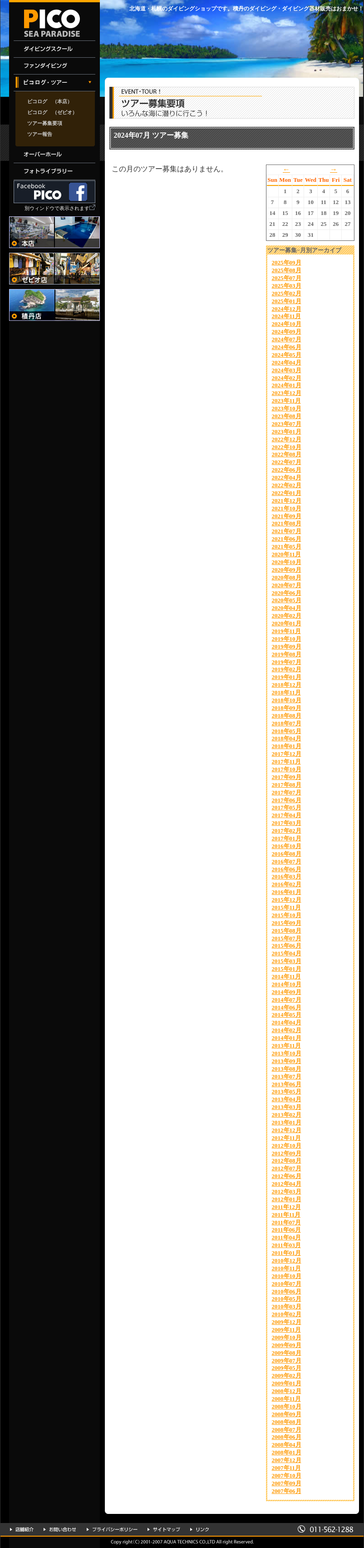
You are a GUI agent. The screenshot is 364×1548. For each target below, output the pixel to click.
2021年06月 (286, 538)
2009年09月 (286, 1345)
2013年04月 (286, 1099)
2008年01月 (286, 1452)
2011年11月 (286, 1214)
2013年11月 (286, 1045)
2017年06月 (286, 800)
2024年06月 (286, 347)
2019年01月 (286, 677)
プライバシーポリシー (112, 1529)
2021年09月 (286, 516)
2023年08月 (286, 416)
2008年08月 (286, 1421)
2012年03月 (286, 1191)
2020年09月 (286, 569)
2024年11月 (286, 316)
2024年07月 (286, 339)
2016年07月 (286, 861)
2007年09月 (286, 1483)
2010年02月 (286, 1314)
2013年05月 (286, 1091)
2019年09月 (286, 646)
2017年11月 (286, 761)
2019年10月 (286, 638)
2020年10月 (286, 562)
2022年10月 (286, 447)
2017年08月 (286, 784)
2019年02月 (286, 669)
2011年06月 (286, 1229)
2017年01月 (286, 838)
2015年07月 (286, 938)
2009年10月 (286, 1337)
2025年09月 (286, 262)
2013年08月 (286, 1068)
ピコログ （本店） (49, 101)
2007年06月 (286, 1491)
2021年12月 (286, 500)
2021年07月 (286, 531)
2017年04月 (286, 815)
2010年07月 (286, 1283)
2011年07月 (286, 1222)
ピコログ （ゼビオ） (52, 112)
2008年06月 (286, 1436)
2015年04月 (286, 953)
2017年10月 (286, 769)
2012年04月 (286, 1183)
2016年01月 (286, 892)
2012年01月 (286, 1199)
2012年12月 (286, 1130)
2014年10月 (286, 984)
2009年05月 (286, 1367)
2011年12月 (286, 1206)
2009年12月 (286, 1321)
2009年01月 (286, 1383)
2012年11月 (286, 1137)
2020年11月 (286, 554)
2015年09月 (286, 922)
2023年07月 (286, 423)
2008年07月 (286, 1429)
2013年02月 (286, 1114)
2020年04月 (286, 607)
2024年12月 (286, 308)
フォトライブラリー (54, 171)
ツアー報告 (39, 134)
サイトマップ (164, 1529)
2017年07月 (286, 792)
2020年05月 (286, 600)
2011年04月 (286, 1237)
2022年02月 (286, 485)
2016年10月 (286, 846)
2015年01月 (286, 968)
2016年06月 (286, 869)
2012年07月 (286, 1168)
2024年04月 (286, 362)
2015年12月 (286, 899)
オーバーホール (54, 154)
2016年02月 (286, 884)
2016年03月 (286, 876)
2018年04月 (286, 738)
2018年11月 (286, 692)
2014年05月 (286, 1014)
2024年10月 (286, 323)
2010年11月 (286, 1268)
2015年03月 (286, 961)
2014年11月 (286, 976)
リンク (199, 1529)
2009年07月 (286, 1360)
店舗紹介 (22, 1529)
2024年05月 (286, 354)
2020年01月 (286, 623)
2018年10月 (286, 700)
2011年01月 (286, 1252)
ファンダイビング (54, 66)
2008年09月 (286, 1414)
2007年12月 (286, 1460)
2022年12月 (286, 439)
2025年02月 (286, 293)
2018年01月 (286, 746)
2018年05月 (286, 731)
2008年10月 (286, 1406)
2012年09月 (286, 1153)
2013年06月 (286, 1084)
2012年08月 (286, 1160)
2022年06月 (286, 469)
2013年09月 (286, 1061)
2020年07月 (286, 585)
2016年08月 (286, 853)
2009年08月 (286, 1352)
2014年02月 (286, 1030)
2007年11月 (286, 1467)
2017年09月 (286, 777)
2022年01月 (286, 492)
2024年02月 (286, 378)
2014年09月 (286, 992)
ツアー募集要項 (44, 123)
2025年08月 (286, 270)
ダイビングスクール (54, 49)
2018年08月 (286, 715)
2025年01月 (286, 301)
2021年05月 (286, 546)
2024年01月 (286, 385)
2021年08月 (286, 523)
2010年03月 (286, 1306)
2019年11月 (286, 631)
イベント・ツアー (54, 83)
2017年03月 (286, 822)
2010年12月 (286, 1260)
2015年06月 (286, 945)
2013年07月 (286, 1076)
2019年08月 (286, 654)
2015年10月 (286, 915)
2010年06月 (286, 1291)
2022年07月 (286, 462)
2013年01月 (286, 1122)
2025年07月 (286, 278)
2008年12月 (286, 1391)
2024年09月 (286, 331)
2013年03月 (286, 1107)
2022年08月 (286, 454)
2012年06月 (286, 1176)
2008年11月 (286, 1398)
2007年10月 (286, 1475)
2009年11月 (286, 1329)
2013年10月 (286, 1053)
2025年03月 (286, 285)
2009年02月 (286, 1375)
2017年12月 (286, 753)
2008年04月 (286, 1444)
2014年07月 (286, 999)
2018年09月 (286, 707)
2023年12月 (286, 392)
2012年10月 (286, 1145)
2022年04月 (286, 477)
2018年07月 (286, 723)
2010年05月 (286, 1298)
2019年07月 (286, 662)
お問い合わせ (60, 1529)
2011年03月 (286, 1245)
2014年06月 (286, 1007)
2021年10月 (286, 508)
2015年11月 (286, 907)
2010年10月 (286, 1276)
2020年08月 (286, 577)
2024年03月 (286, 370)
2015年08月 (286, 930)
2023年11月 (286, 400)
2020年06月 (286, 592)
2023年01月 (286, 431)
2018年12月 (286, 684)
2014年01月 (286, 1037)
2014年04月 (286, 1022)
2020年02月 (286, 615)
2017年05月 (286, 807)
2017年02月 (286, 830)
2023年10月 (286, 408)
